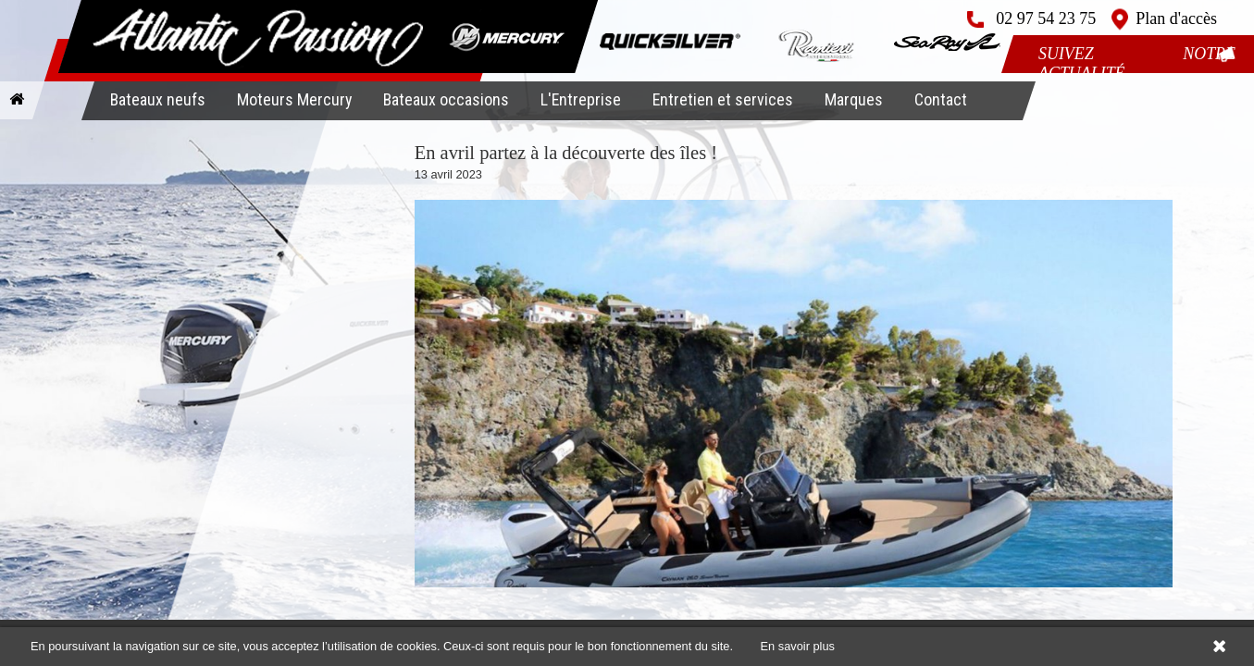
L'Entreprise (580, 99)
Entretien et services (722, 99)
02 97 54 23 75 (1046, 18)
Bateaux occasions (446, 99)
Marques (854, 99)
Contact (940, 99)
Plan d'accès (1176, 18)
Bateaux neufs (157, 99)
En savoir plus (798, 646)
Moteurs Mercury (294, 99)
